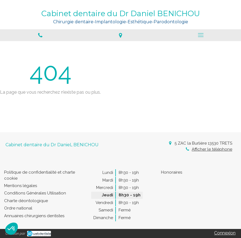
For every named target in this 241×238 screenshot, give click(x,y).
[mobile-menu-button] (201, 35)
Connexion (225, 233)
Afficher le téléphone (212, 149)
